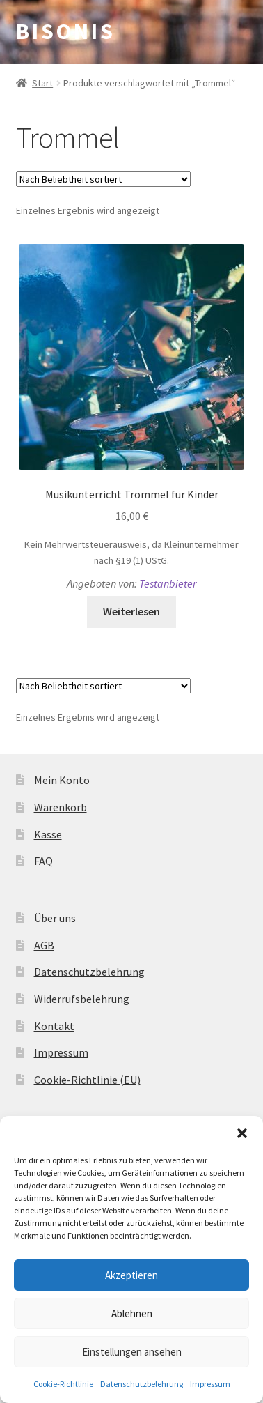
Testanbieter (167, 583)
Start (42, 83)
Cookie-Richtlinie (63, 1384)
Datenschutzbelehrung (141, 1384)
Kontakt (54, 1026)
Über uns (55, 918)
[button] (242, 1133)
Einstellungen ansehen (132, 1351)
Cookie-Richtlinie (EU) (87, 1080)
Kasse (48, 834)
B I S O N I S (64, 31)
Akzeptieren (131, 1275)
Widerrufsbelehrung (81, 999)
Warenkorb (60, 807)
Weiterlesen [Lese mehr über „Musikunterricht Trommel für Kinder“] (131, 611)
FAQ (43, 861)
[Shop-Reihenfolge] (103, 179)
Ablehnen (131, 1313)
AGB (44, 945)
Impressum (210, 1384)
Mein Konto (62, 780)
